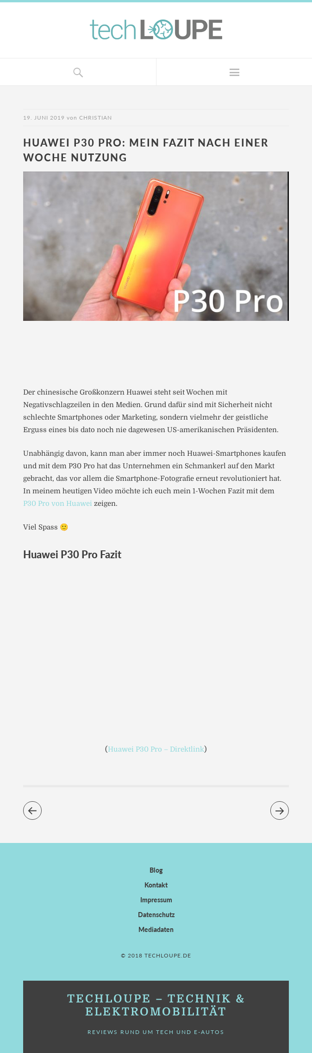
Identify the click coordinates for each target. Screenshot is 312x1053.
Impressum (156, 900)
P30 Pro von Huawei (57, 503)
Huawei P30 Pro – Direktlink (156, 749)
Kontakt (156, 885)
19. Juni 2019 (44, 117)
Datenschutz (156, 915)
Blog (156, 870)
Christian (95, 117)
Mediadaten (156, 929)
